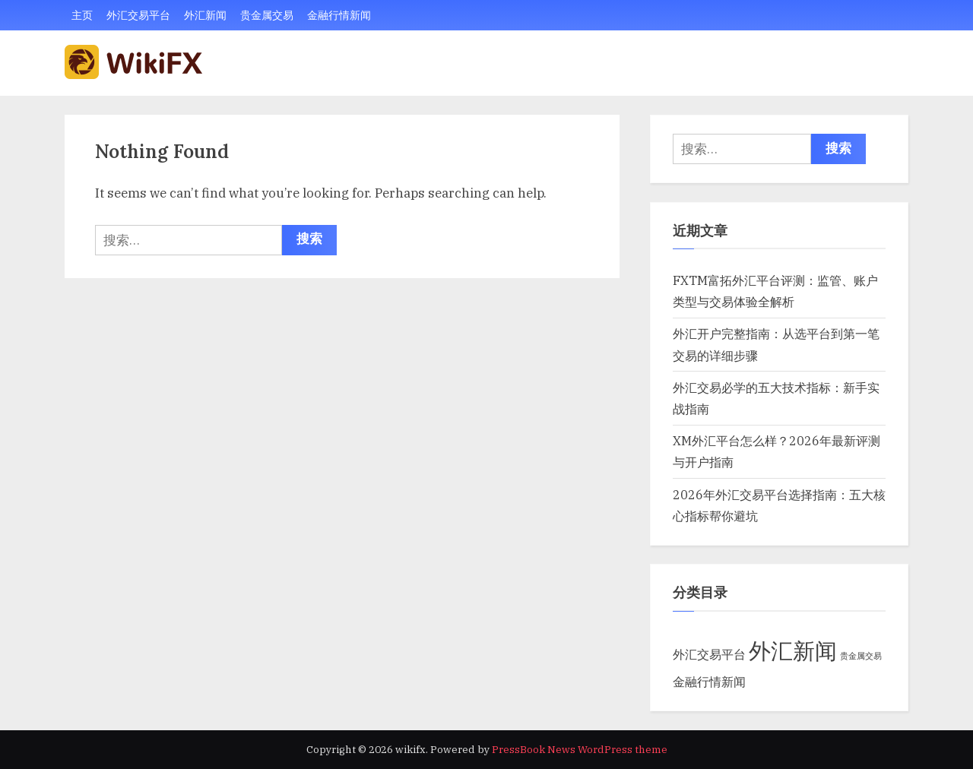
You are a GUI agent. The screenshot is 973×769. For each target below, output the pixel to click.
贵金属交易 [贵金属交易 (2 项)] (861, 655)
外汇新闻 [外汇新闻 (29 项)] (793, 650)
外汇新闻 (205, 15)
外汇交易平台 (138, 15)
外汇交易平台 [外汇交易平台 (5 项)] (709, 654)
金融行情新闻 (339, 15)
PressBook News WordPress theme (579, 749)
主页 (82, 15)
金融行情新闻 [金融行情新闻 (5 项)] (709, 681)
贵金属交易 (266, 15)
